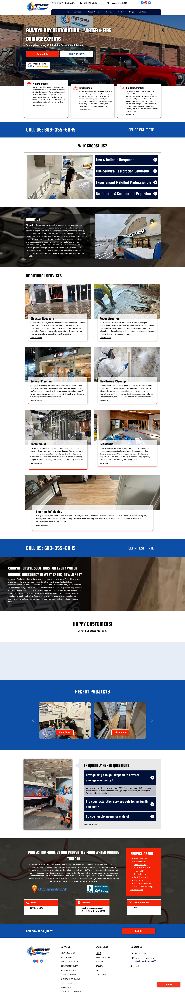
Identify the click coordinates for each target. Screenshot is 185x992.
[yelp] (145, 3)
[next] (152, 716)
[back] (32, 716)
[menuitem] (66, 11)
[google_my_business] (149, 3)
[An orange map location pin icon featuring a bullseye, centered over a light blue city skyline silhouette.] (49, 873)
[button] (38, 65)
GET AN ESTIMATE (141, 125)
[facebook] (142, 3)
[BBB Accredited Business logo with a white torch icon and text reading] (98, 873)
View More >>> (136, 874)
